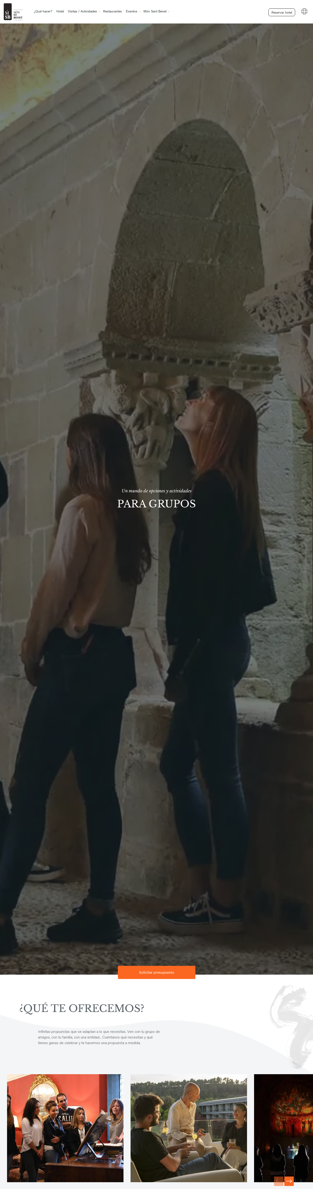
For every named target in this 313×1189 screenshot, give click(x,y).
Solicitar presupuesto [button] (156, 972)
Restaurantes (112, 11)
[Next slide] (289, 1181)
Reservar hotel (279, 11)
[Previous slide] (278, 1181)
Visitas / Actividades (82, 11)
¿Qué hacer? (43, 11)
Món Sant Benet (154, 11)
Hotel (60, 11)
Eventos (131, 11)
